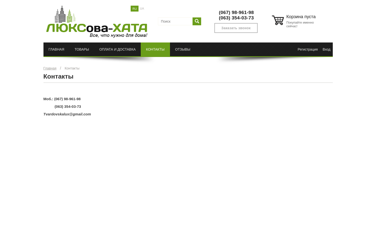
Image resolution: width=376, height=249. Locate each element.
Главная (56, 49)
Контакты (155, 49)
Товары (82, 49)
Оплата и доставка (117, 49)
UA (142, 8)
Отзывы (182, 49)
